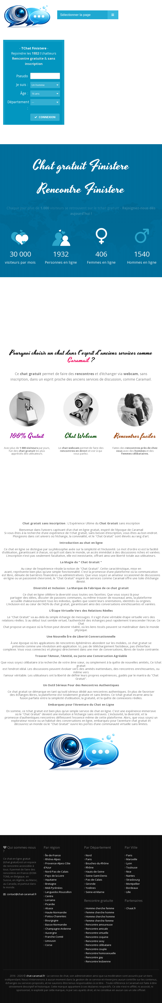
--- (33, 102)
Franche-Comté (54, 936)
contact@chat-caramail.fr (22, 894)
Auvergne (51, 933)
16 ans (36, 93)
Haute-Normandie (56, 912)
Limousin (50, 941)
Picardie (50, 904)
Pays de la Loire (54, 875)
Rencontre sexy (95, 941)
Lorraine (50, 900)
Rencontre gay (94, 957)
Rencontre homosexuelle (101, 953)
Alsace (49, 908)
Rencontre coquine (97, 937)
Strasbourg (133, 879)
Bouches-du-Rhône (97, 863)
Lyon (129, 863)
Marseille (131, 859)
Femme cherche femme (100, 920)
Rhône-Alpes (53, 859)
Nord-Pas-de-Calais (56, 871)
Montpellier (133, 883)
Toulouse (131, 867)
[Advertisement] (81, 316)
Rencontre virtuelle (97, 933)
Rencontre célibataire (98, 945)
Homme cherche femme (100, 908)
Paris (89, 859)
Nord (89, 855)
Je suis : (22, 84)
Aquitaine (51, 879)
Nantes (130, 875)
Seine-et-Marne (95, 892)
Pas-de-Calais (94, 879)
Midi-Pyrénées (54, 888)
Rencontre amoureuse (99, 924)
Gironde (91, 883)
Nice (128, 871)
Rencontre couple (96, 949)
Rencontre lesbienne (98, 961)
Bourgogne (51, 920)
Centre (49, 896)
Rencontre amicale (97, 928)
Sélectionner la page (75, 15)
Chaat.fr (131, 908)
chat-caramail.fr (35, 975)
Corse (48, 945)
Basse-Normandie (56, 924)
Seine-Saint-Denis (96, 875)
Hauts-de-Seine (95, 871)
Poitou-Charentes (55, 916)
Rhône (90, 867)
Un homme (38, 85)
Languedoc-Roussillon (58, 892)
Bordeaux (132, 888)
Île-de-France (53, 855)
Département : (17, 104)
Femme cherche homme (100, 912)
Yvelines (91, 888)
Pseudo (22, 76)
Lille (128, 892)
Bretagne (50, 883)
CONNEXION (44, 117)
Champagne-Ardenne (58, 928)
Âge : (24, 93)
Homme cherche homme (100, 916)
